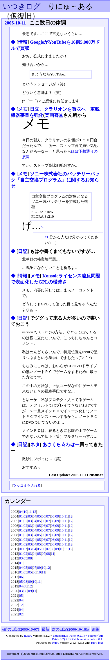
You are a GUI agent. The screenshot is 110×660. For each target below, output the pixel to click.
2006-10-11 (15, 22)
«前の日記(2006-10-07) (20, 629)
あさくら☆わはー (61, 444)
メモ (22, 109)
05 (39, 516)
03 (30, 516)
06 (43, 516)
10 (25, 511)
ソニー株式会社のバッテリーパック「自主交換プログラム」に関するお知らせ (55, 180)
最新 (45, 629)
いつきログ (22, 6)
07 (48, 516)
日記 (22, 251)
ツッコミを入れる (27, 485)
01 (21, 516)
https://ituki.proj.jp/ (42, 653)
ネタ (35, 444)
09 (57, 516)
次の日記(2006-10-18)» (70, 629)
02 (25, 516)
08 (53, 516)
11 (30, 511)
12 (34, 511)
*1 (42, 226)
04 (21, 511)
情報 (22, 42)
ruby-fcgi (97, 642)
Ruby (55, 642)
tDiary (28, 635)
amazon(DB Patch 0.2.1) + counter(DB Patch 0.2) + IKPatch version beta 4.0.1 (77, 637)
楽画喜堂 (54, 115)
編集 (95, 629)
